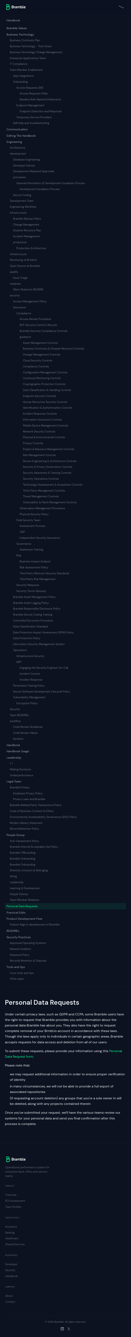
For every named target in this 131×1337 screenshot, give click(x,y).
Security (15, 709)
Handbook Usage (18, 751)
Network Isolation (20, 949)
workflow (15, 721)
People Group (16, 835)
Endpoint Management (30, 105)
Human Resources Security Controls (45, 402)
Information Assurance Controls (42, 419)
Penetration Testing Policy (29, 685)
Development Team (22, 201)
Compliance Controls (36, 366)
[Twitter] (68, 1328)
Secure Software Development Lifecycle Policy (41, 691)
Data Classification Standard (30, 626)
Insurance (11, 1226)
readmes (15, 284)
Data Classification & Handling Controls (47, 390)
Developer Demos (24, 165)
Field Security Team (28, 520)
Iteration (18, 739)
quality (14, 272)
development (18, 153)
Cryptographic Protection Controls (44, 384)
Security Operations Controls (41, 478)
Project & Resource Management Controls (49, 449)
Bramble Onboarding (22, 858)
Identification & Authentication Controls (47, 407)
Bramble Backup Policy (27, 218)
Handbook (13, 20)
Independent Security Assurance (40, 538)
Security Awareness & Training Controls (47, 473)
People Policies (19, 894)
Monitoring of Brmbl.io (23, 260)
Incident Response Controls (40, 413)
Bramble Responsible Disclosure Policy (36, 608)
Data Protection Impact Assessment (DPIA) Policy (43, 632)
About (9, 1296)
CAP (22, 532)
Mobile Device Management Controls (45, 425)
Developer (11, 1264)
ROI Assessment (15, 1201)
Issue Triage (20, 278)
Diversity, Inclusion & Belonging (29, 870)
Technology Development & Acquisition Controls (52, 484)
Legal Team (14, 781)
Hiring (13, 876)
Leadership (14, 757)
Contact (10, 1302)
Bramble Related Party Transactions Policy (35, 805)
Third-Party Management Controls (44, 490)
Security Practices (19, 937)
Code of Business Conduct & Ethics (32, 811)
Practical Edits (16, 912)
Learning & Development (25, 888)
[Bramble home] (15, 7)
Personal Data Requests (22, 906)
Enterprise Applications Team (28, 58)
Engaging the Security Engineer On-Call (44, 668)
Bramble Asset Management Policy (34, 597)
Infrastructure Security (30, 656)
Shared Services (15, 1244)
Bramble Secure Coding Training (32, 614)
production (20, 242)
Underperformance (21, 775)
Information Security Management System (39, 644)
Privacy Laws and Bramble (29, 799)
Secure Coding (22, 195)
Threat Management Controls (41, 496)
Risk (18, 555)
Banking (10, 1232)
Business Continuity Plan (25, 40)
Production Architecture (31, 248)
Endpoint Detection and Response (41, 111)
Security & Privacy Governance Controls (47, 467)
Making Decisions (20, 769)
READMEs (13, 931)
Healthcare (11, 1238)
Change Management (26, 224)
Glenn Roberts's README (28, 289)
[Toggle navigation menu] (121, 6)
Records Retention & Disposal (28, 960)
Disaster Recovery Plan (27, 230)
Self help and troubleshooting (31, 123)
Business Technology (20, 34)
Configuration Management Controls (45, 372)
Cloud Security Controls (37, 360)
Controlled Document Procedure (33, 620)
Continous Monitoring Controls (42, 378)
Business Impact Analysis (35, 561)
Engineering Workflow (23, 207)
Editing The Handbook (21, 136)
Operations (20, 650)
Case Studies (13, 1207)
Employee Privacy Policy (28, 793)
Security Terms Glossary (31, 591)
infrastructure (18, 212)
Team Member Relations (24, 900)
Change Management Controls (41, 354)
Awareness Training (31, 549)
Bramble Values (17, 28)
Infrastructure (18, 254)
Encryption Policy (27, 703)
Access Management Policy (30, 301)
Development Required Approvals (33, 171)
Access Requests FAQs (34, 93)
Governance (23, 544)
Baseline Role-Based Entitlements (40, 99)
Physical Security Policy (34, 514)
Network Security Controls (39, 431)
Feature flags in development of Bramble (35, 924)
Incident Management (26, 236)
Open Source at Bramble (25, 266)
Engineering (14, 142)
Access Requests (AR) (29, 87)
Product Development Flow (24, 919)
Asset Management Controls (40, 343)
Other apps (17, 978)
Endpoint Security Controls (39, 396)
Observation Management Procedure (42, 508)
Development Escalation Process (40, 189)
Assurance (19, 307)
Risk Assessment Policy (34, 567)
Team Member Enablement (26, 70)
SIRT (19, 662)
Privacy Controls (33, 443)
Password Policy (19, 955)
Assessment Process (32, 526)
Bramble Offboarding (23, 852)
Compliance (23, 313)
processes (19, 177)
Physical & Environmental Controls (44, 437)
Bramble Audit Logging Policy (31, 603)
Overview (11, 1195)
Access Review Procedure (35, 319)
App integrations (23, 76)
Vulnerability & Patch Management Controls (50, 502)
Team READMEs (19, 715)
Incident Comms (30, 673)
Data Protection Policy (26, 638)
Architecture (17, 147)
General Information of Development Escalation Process (50, 183)
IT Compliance (18, 64)
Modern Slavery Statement (26, 823)
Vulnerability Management (29, 697)
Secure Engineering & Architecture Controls (50, 461)
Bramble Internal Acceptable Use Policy (34, 847)
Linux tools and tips (22, 973)
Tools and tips (16, 967)
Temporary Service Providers (34, 117)
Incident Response (31, 679)
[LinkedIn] (62, 1328)
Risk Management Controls (39, 455)
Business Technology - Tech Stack (31, 46)
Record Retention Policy (24, 828)
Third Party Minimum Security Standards (44, 573)
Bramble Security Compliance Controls (44, 331)
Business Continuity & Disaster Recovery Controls (53, 348)
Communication (17, 129)
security (15, 295)
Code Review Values (25, 733)
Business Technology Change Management (36, 52)
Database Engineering (26, 159)
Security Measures (27, 585)
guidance (25, 337)
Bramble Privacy (20, 787)
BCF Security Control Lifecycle (38, 325)
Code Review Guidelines (28, 727)
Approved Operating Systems (28, 943)
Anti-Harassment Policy (24, 841)
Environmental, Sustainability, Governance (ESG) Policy (43, 817)
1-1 (11, 763)
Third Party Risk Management (37, 579)
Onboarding (20, 82)
